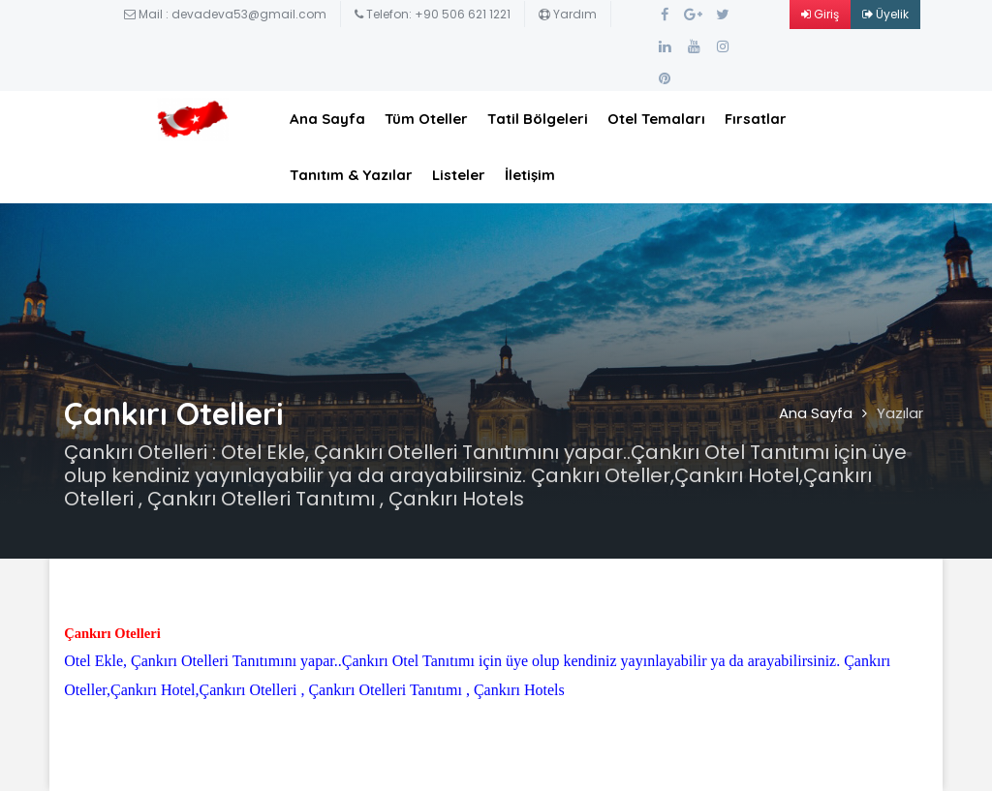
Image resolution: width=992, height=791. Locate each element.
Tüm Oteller (426, 118)
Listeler (458, 175)
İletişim (530, 175)
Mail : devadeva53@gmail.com (225, 14)
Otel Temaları (656, 118)
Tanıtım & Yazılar (351, 175)
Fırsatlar (756, 118)
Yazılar (900, 413)
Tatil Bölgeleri (537, 118)
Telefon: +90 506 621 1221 (433, 14)
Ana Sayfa (327, 118)
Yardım (568, 14)
